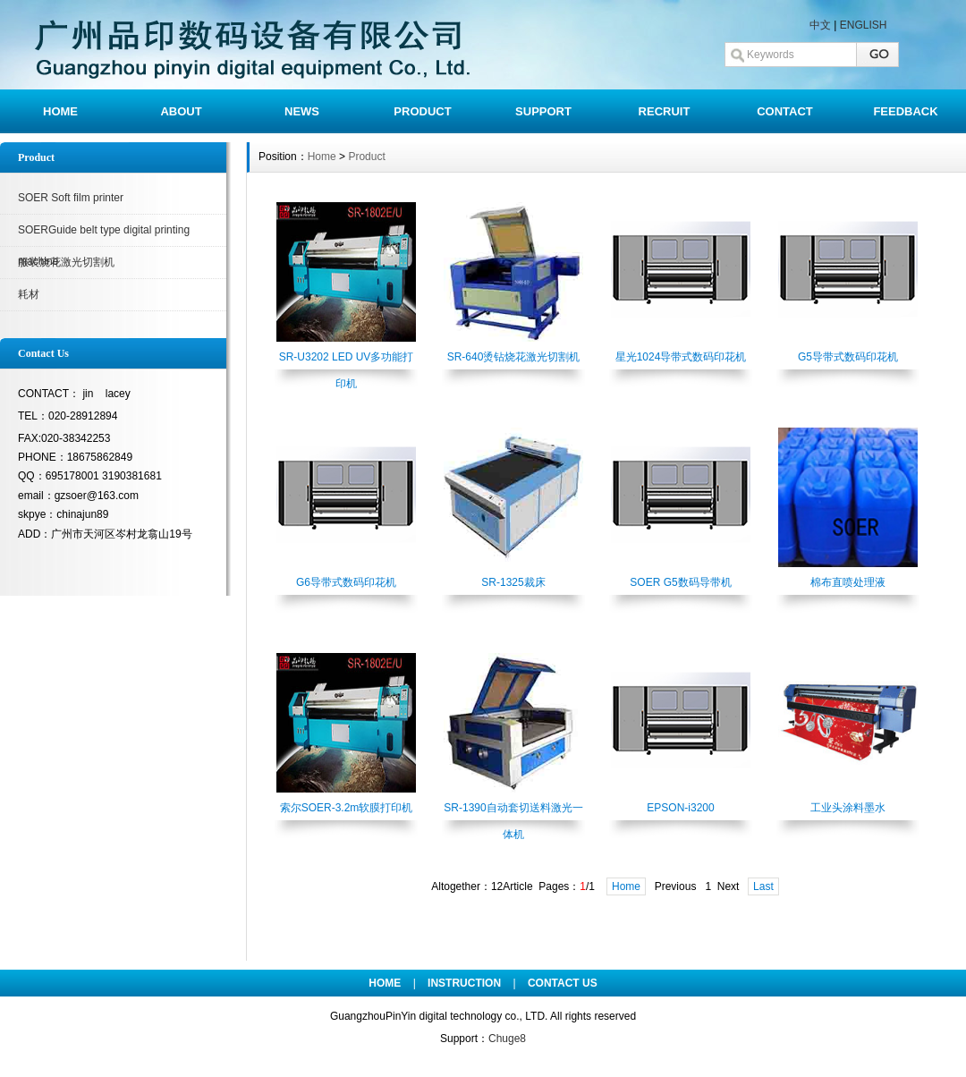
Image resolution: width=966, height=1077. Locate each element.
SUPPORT (543, 111)
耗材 (28, 294)
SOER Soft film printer (70, 197)
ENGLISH (863, 25)
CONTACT (785, 111)
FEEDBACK (905, 111)
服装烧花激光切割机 (66, 262)
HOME (60, 111)
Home (322, 156)
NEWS (301, 111)
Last (763, 886)
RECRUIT (665, 111)
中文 (820, 25)
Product (366, 156)
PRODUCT (422, 111)
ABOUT (180, 111)
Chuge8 (507, 1038)
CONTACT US (562, 983)
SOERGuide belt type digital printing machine (104, 235)
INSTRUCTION (464, 983)
